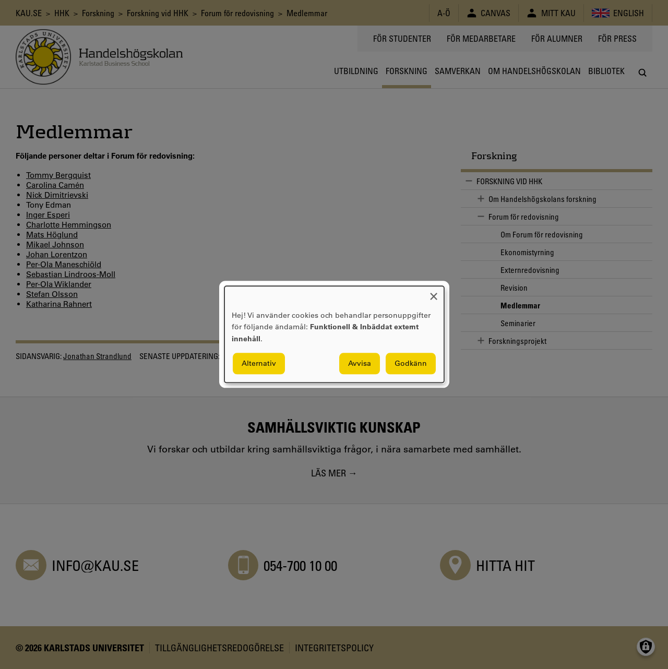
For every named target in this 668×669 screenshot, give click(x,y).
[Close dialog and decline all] (433, 292)
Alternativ (259, 363)
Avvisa (359, 363)
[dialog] (334, 334)
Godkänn (411, 363)
